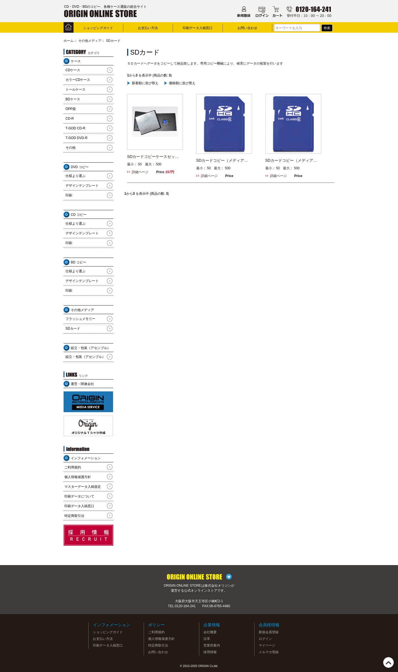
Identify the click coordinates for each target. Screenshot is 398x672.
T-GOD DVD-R (76, 138)
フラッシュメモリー (80, 319)
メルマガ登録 (269, 652)
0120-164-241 (185, 606)
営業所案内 (211, 645)
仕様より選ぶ (75, 176)
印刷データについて (79, 496)
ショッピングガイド (98, 28)
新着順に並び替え (145, 83)
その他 (70, 148)
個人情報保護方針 (77, 477)
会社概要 (210, 632)
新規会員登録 (269, 632)
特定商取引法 (74, 516)
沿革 (206, 639)
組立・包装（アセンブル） (85, 357)
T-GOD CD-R (75, 128)
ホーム (69, 41)
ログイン (265, 639)
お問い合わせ (247, 28)
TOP (388, 662)
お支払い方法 (148, 28)
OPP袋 (71, 109)
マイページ (267, 645)
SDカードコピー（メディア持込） (222, 160)
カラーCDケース (78, 80)
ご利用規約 (72, 467)
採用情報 (210, 652)
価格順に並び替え (182, 83)
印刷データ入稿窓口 (198, 28)
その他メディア (89, 41)
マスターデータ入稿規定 (82, 487)
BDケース (73, 99)
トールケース (75, 89)
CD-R (70, 118)
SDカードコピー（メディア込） (289, 160)
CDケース (73, 70)
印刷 (69, 195)
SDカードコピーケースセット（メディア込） (153, 156)
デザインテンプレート (82, 186)
